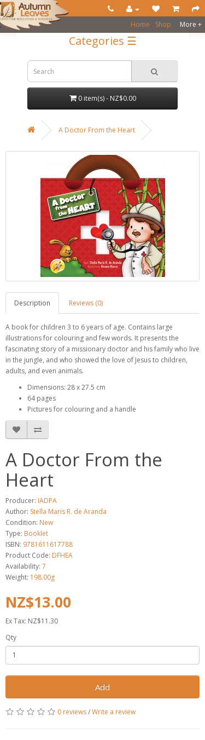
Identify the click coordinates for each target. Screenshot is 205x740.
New (46, 522)
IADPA (47, 500)
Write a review (114, 711)
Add (102, 686)
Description (32, 303)
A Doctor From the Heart (96, 130)
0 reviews (71, 711)
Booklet (36, 533)
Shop (163, 24)
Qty (10, 637)
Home (140, 24)
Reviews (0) (86, 303)
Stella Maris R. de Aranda (68, 511)
